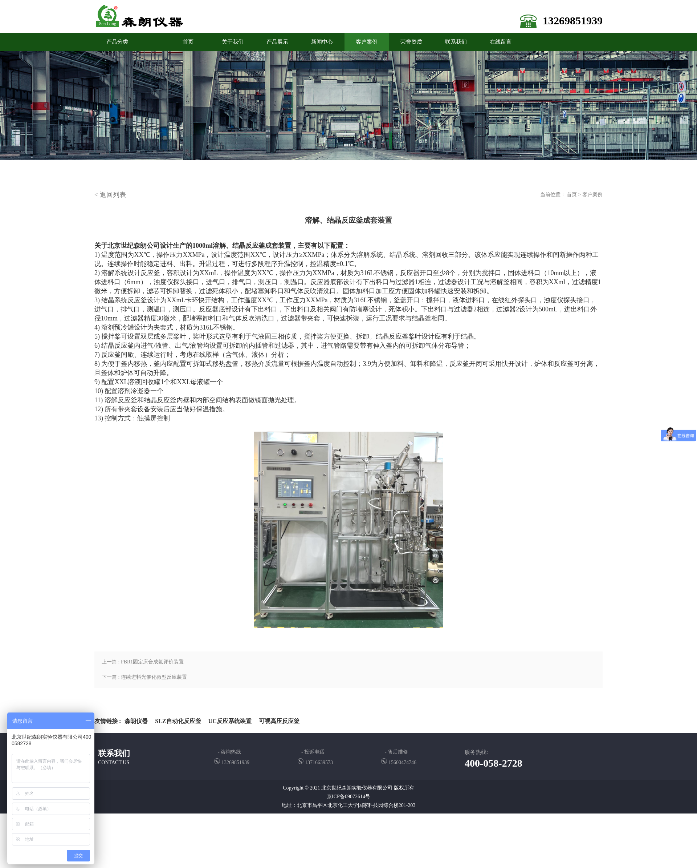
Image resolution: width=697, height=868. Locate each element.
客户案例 (367, 42)
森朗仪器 (136, 721)
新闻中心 (322, 42)
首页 (572, 194)
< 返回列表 (110, 194)
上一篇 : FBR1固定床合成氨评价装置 (143, 662)
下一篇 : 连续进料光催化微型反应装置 (144, 677)
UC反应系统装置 (230, 721)
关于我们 (233, 42)
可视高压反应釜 (279, 721)
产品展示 (277, 42)
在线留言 (500, 42)
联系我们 (456, 42)
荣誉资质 (411, 42)
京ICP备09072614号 (348, 796)
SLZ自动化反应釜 (178, 721)
